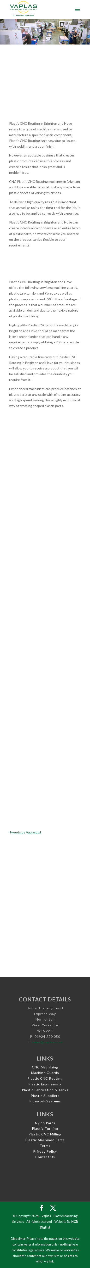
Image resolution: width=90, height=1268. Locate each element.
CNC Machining (45, 1067)
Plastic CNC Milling (45, 1134)
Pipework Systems (45, 1101)
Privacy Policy (45, 1151)
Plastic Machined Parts (45, 1140)
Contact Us (45, 1157)
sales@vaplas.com (47, 1042)
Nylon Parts (45, 1123)
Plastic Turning (45, 1128)
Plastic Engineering (45, 1084)
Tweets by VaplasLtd (25, 832)
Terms (45, 1146)
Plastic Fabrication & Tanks (45, 1090)
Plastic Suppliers (45, 1096)
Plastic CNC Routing (45, 1078)
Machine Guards (45, 1073)
